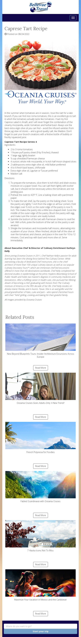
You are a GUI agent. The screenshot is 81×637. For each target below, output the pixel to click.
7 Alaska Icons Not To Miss (40, 536)
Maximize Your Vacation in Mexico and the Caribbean (40, 585)
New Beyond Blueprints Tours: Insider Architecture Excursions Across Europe (40, 341)
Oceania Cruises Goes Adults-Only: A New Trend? (40, 388)
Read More (40, 367)
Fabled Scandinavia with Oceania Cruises (40, 487)
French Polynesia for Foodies (40, 438)
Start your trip (40, 631)
